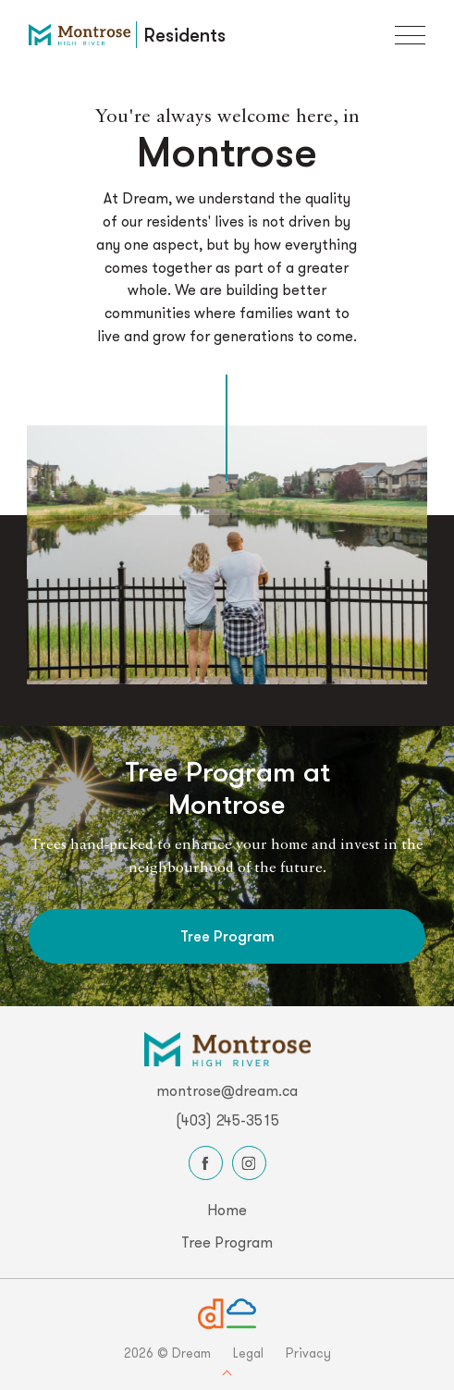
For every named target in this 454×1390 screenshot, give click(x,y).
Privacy (308, 1353)
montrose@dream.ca (227, 1090)
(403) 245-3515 (227, 1120)
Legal (248, 1353)
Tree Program (227, 936)
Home (227, 1209)
